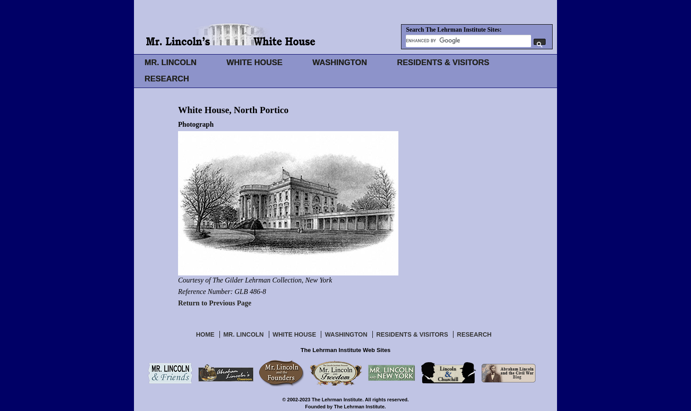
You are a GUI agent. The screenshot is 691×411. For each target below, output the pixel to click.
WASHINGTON (339, 62)
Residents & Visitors (412, 334)
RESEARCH (167, 78)
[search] (468, 41)
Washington (346, 334)
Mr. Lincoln (243, 334)
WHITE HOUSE (254, 62)
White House (294, 334)
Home (205, 334)
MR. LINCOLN (171, 62)
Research (474, 334)
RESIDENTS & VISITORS (443, 62)
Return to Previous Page (214, 303)
